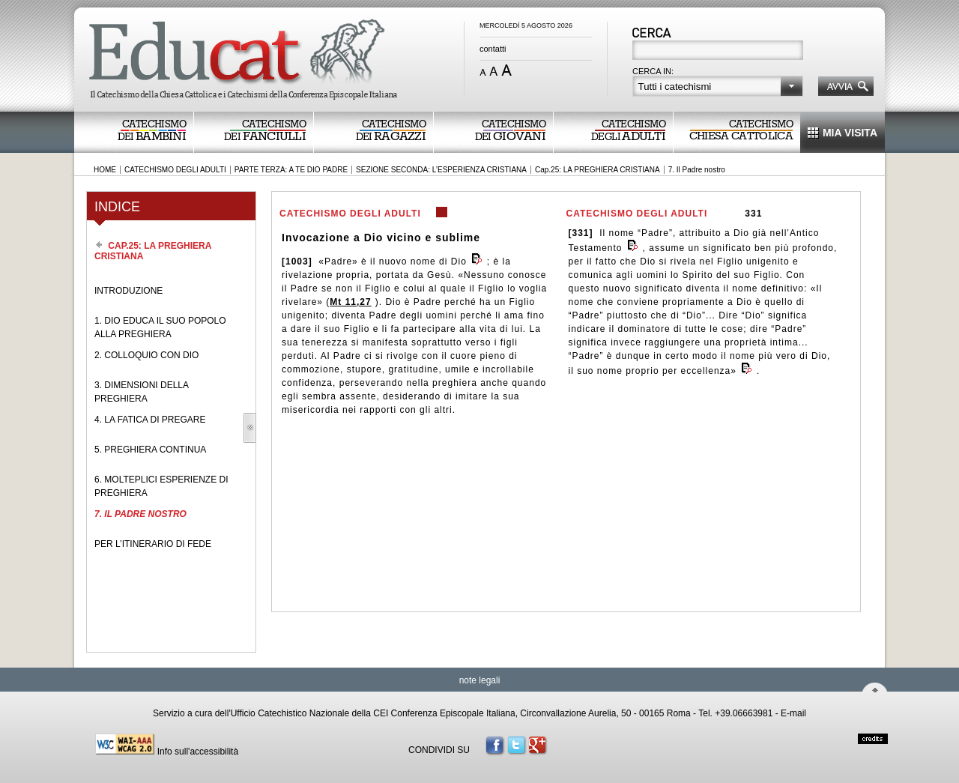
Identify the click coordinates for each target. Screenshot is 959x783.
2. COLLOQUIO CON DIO (146, 355)
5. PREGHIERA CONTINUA (150, 449)
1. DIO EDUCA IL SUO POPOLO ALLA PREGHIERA (160, 327)
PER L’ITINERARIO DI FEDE (152, 544)
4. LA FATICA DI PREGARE (150, 419)
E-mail (793, 713)
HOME (105, 170)
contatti (493, 48)
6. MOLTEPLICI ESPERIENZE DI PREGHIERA (161, 486)
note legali (479, 680)
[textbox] (719, 51)
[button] (717, 86)
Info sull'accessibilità (197, 751)
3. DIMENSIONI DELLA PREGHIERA (141, 392)
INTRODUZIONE (128, 290)
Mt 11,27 (350, 302)
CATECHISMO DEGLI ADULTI (175, 170)
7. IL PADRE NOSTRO (140, 514)
